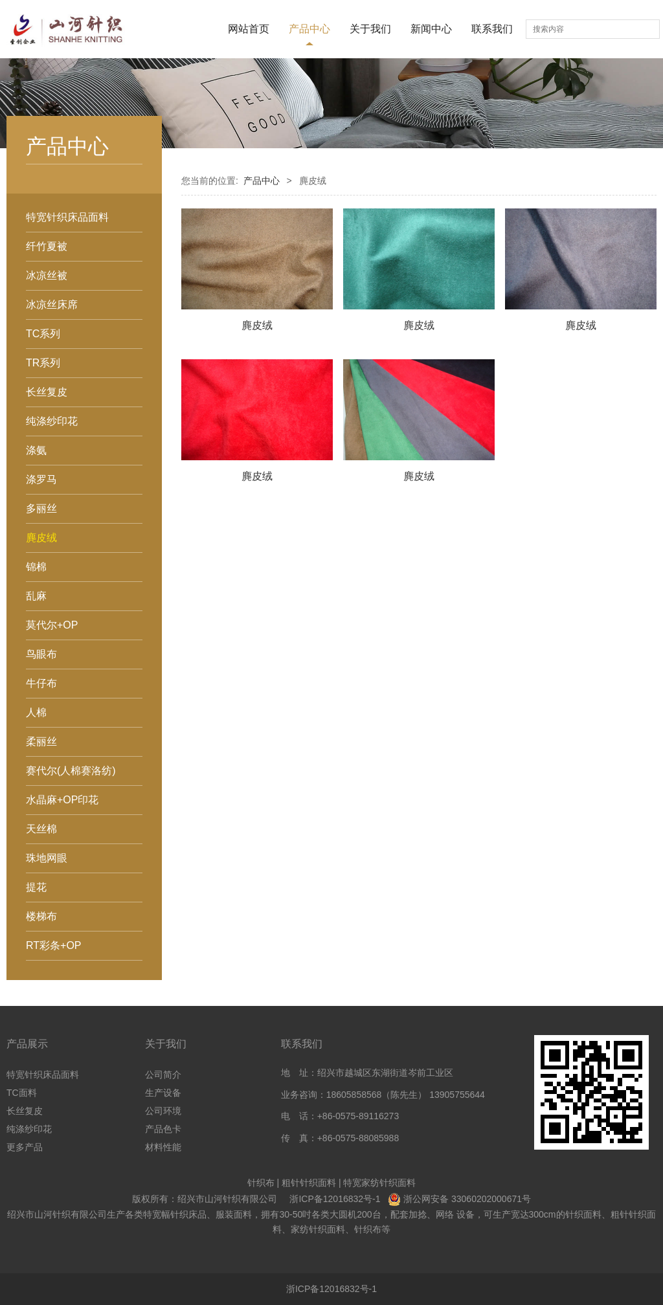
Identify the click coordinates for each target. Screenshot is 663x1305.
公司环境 (163, 1111)
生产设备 (163, 1093)
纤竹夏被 (46, 246)
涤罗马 (41, 479)
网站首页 (248, 28)
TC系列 (43, 333)
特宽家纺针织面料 (379, 1182)
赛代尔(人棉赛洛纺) (71, 770)
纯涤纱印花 (52, 421)
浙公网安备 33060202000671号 (467, 1199)
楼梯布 (41, 916)
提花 (36, 887)
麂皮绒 (41, 537)
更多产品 (24, 1147)
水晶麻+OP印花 (62, 799)
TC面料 (21, 1093)
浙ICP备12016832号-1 (334, 1199)
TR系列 (43, 362)
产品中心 (309, 28)
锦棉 (36, 566)
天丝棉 (41, 828)
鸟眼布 (41, 654)
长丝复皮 (46, 391)
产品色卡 (163, 1129)
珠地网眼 (46, 858)
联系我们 (492, 28)
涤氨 (36, 450)
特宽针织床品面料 (67, 217)
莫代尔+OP (52, 624)
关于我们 (370, 28)
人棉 (36, 712)
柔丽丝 (41, 741)
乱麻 (36, 595)
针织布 (261, 1182)
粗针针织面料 (309, 1182)
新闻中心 (431, 28)
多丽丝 (41, 508)
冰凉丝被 (46, 275)
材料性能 (163, 1147)
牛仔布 (41, 683)
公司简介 (163, 1074)
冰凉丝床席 (52, 304)
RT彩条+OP (54, 945)
